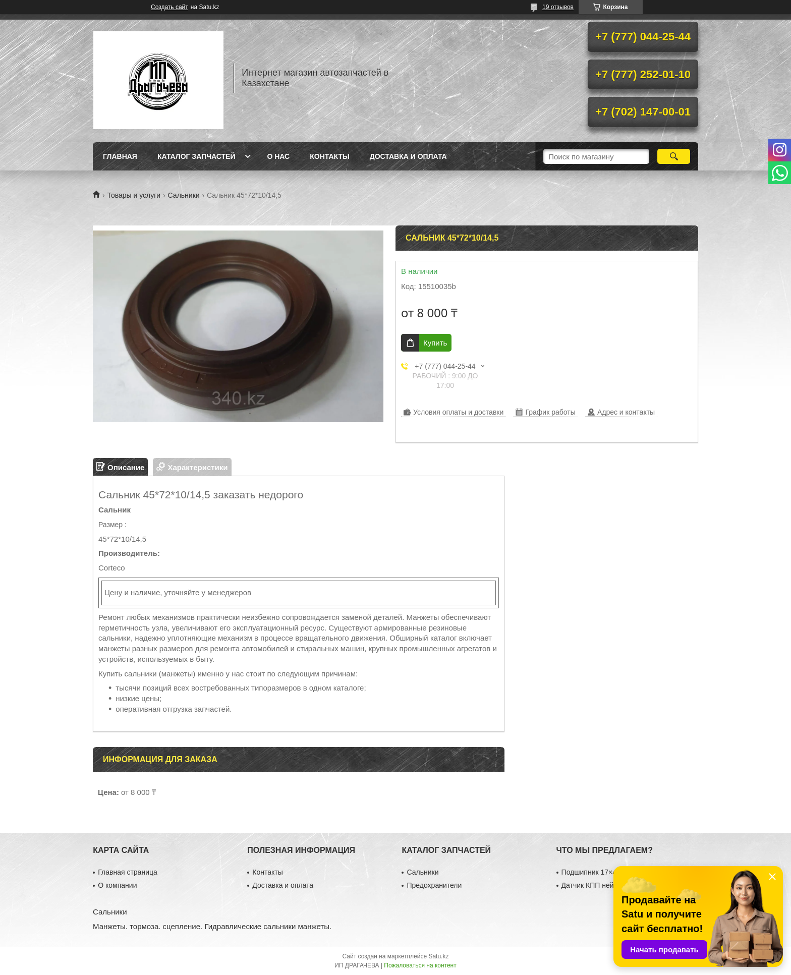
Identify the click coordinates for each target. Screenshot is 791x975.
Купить (435, 342)
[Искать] (673, 156)
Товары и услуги (133, 195)
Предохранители (434, 885)
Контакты (329, 156)
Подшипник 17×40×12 (597, 872)
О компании (117, 885)
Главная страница (127, 872)
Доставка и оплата (408, 156)
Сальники (184, 195)
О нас (278, 156)
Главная (120, 156)
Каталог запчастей (196, 156)
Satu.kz (438, 956)
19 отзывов (558, 7)
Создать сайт (169, 7)
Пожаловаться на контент (420, 965)
